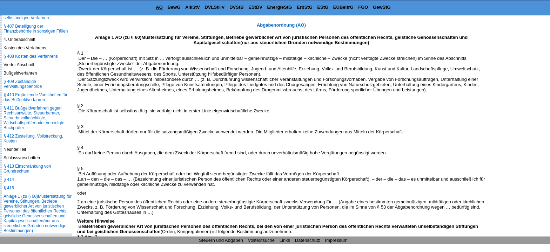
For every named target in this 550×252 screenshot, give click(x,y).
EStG (322, 7)
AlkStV (192, 7)
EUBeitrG (343, 7)
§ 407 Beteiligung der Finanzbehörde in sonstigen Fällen (36, 29)
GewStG (382, 7)
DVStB (236, 7)
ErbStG (305, 7)
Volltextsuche (261, 240)
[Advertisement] (515, 127)
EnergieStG (279, 7)
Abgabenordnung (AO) (281, 25)
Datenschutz (307, 240)
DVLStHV (214, 7)
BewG (173, 7)
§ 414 (9, 179)
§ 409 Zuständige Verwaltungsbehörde (23, 84)
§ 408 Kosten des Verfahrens (31, 56)
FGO (363, 7)
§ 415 (9, 188)
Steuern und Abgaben (221, 240)
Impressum (336, 240)
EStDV (255, 7)
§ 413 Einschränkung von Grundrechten (27, 169)
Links (285, 240)
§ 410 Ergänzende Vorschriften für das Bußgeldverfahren (35, 97)
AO (159, 7)
